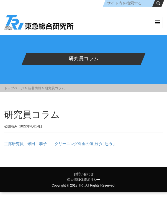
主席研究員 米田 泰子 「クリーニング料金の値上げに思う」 (60, 144)
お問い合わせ (84, 174)
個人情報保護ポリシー (83, 180)
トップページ (14, 88)
